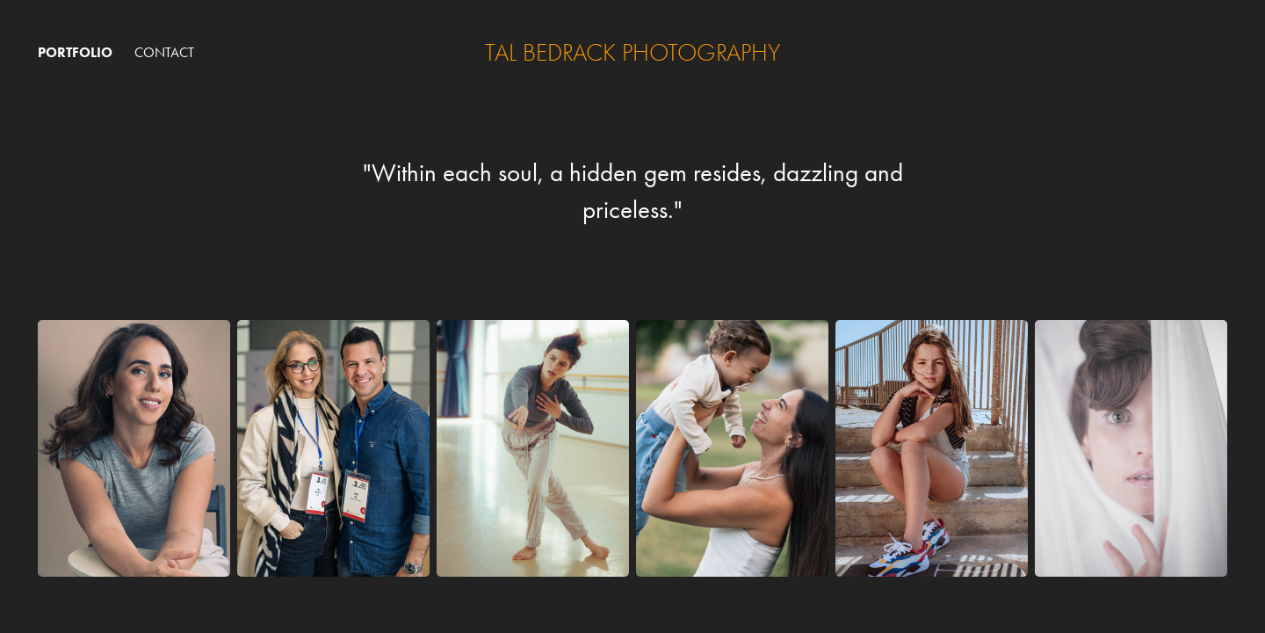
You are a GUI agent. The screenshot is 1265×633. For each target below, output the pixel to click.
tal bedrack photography (632, 53)
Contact (164, 52)
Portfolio (75, 52)
